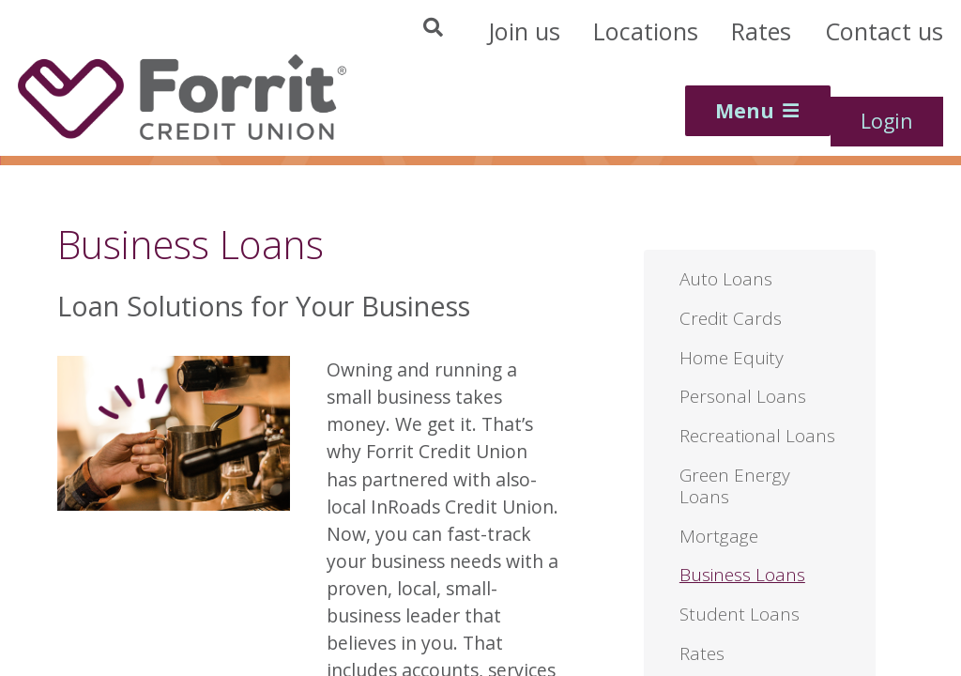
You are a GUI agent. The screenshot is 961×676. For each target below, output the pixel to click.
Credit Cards (730, 318)
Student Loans (739, 614)
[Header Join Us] (524, 32)
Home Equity (731, 358)
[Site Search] (295, 33)
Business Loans (742, 574)
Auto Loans (725, 279)
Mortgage (718, 536)
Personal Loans (742, 396)
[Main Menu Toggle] (758, 110)
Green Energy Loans (734, 486)
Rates (702, 653)
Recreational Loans (757, 435)
